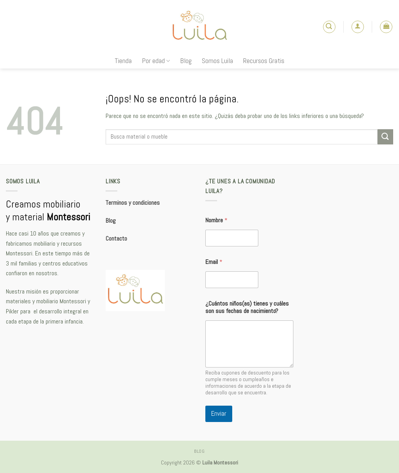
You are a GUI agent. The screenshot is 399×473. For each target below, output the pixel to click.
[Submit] (385, 136)
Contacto (116, 238)
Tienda (123, 60)
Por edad (156, 60)
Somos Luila (217, 60)
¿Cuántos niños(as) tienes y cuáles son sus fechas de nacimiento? (247, 307)
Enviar (218, 413)
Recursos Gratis (263, 60)
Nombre (216, 220)
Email (213, 262)
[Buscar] (329, 27)
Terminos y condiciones (133, 203)
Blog (186, 60)
